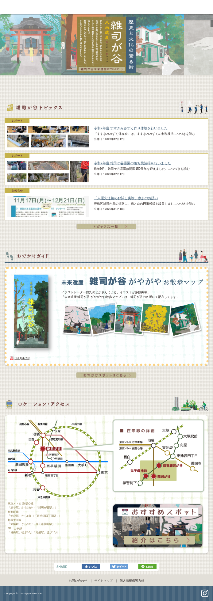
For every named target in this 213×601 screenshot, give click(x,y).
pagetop (106, 593)
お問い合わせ (78, 580)
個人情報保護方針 (132, 580)
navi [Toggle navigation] (206, 6)
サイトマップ (103, 580)
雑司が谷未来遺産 (107, 7)
